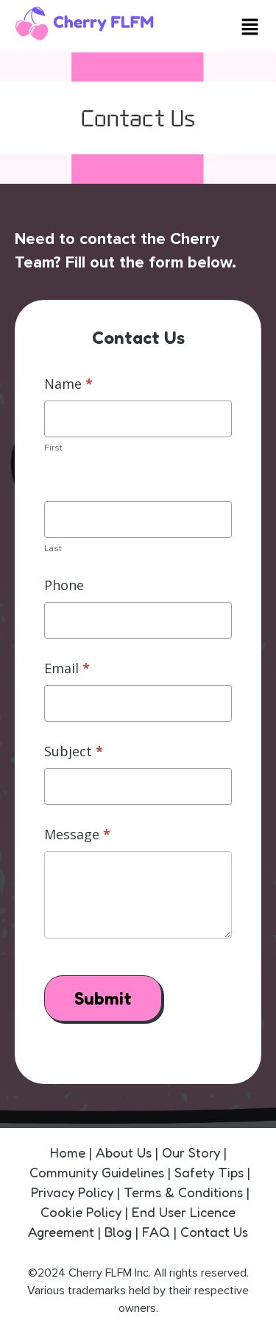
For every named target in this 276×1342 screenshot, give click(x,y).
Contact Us (214, 1232)
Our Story (191, 1152)
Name (68, 383)
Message (77, 834)
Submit (103, 998)
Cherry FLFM (100, 1273)
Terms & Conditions (183, 1192)
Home (69, 1152)
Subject (73, 751)
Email (67, 668)
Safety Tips (209, 1172)
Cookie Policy (80, 1212)
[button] (250, 28)
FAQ (156, 1232)
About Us (125, 1152)
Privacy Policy (72, 1192)
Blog (120, 1232)
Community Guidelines (96, 1172)
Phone (64, 585)
